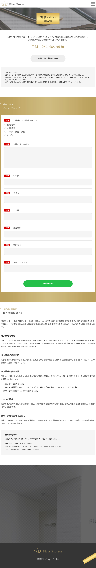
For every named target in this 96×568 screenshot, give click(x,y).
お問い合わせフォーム (31, 449)
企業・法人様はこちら (48, 58)
